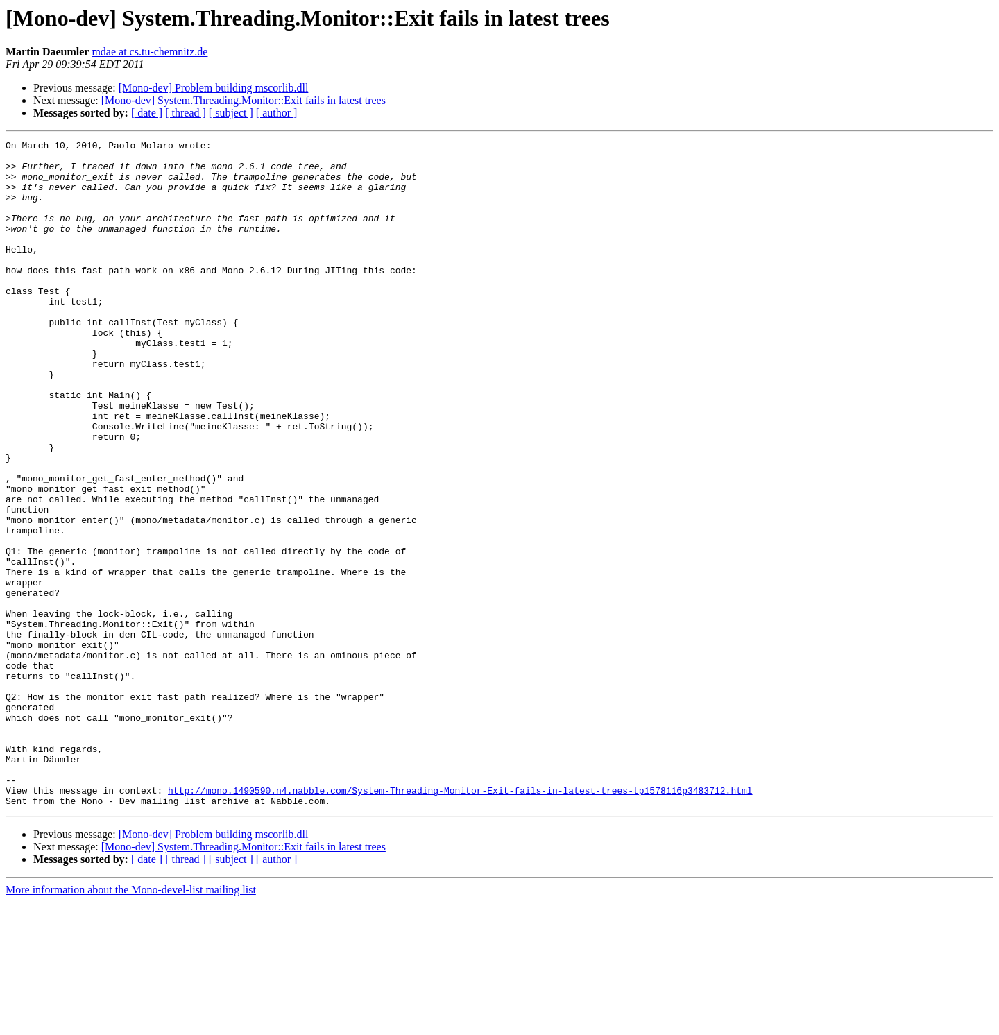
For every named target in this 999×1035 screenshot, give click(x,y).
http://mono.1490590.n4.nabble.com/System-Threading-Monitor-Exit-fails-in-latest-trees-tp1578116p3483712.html (460, 921)
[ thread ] (185, 113)
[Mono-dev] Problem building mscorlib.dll (214, 88)
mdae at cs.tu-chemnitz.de (149, 52)
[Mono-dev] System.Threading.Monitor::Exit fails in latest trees (243, 100)
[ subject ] (231, 113)
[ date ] (146, 113)
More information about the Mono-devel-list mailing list (131, 1023)
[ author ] (277, 113)
